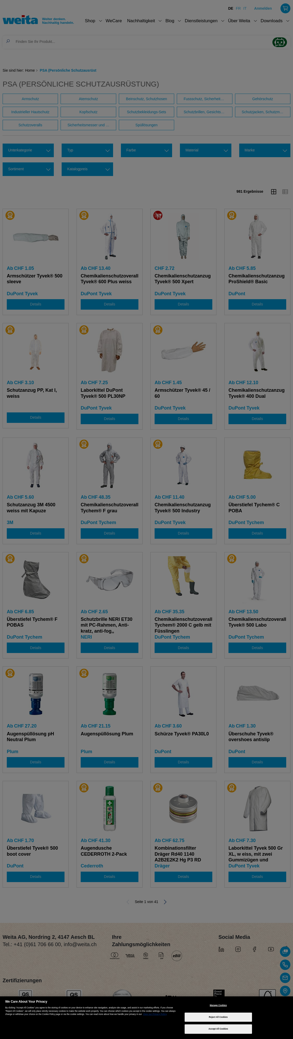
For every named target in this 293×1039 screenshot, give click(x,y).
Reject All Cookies (218, 1017)
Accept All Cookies (218, 1029)
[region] (146, 1017)
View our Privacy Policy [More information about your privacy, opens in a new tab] (155, 1014)
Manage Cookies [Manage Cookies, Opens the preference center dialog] (218, 1005)
